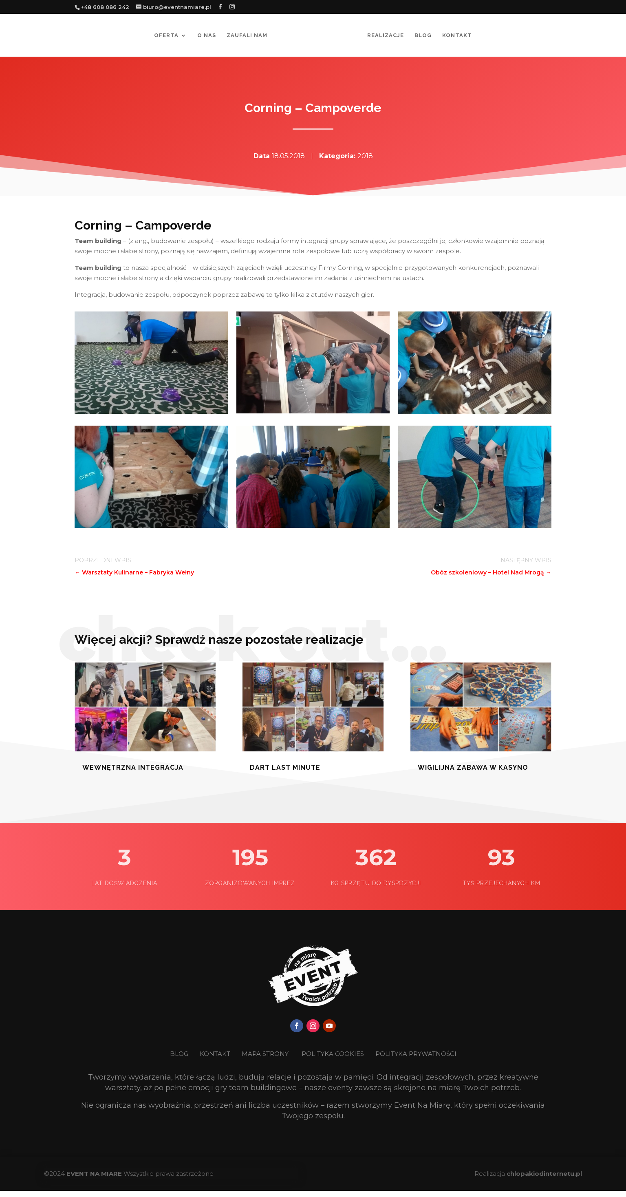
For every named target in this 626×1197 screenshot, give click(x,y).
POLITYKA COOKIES (333, 1054)
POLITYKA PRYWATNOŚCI (415, 1054)
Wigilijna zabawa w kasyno (473, 767)
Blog (423, 35)
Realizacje (385, 35)
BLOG (180, 1054)
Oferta (166, 35)
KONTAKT (216, 1054)
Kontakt (457, 35)
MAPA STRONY (265, 1054)
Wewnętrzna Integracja (132, 767)
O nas (206, 35)
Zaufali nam (247, 35)
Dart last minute (285, 767)
